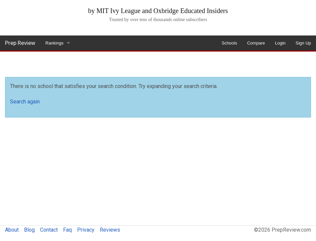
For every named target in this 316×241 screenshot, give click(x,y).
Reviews (110, 230)
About (12, 230)
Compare (256, 43)
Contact (49, 230)
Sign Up (303, 43)
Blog (29, 230)
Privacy (85, 230)
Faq (67, 230)
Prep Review (20, 42)
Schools (229, 43)
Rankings (54, 43)
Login (280, 43)
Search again (25, 101)
